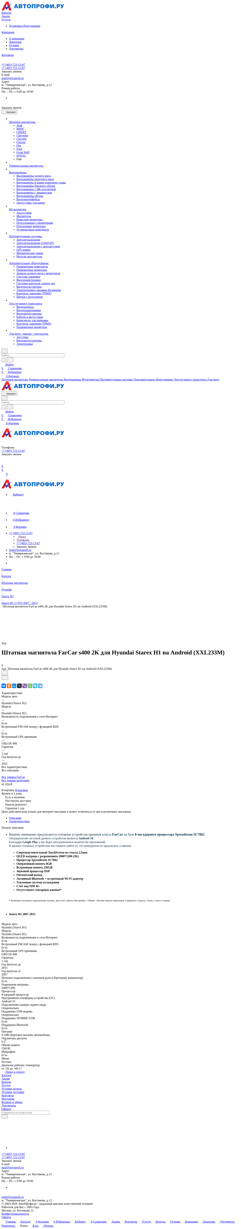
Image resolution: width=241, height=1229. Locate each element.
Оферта (6, 1108)
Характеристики (19, 821)
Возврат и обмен (12, 1102)
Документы (16, 48)
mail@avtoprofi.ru (12, 78)
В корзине (21, 790)
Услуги (5, 1085)
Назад (21, 536)
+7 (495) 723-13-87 (13, 64)
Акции (5, 1078)
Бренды (6, 1082)
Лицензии (15, 42)
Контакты (7, 1095)
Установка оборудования (24, 25)
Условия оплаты (11, 1088)
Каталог (6, 1075)
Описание (15, 818)
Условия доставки (12, 1092)
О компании (16, 38)
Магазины (7, 1098)
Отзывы (14, 45)
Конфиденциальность (15, 1213)
